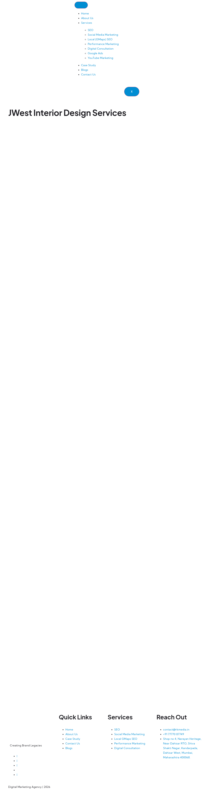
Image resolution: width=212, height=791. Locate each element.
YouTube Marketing (100, 58)
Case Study (88, 65)
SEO (90, 30)
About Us (87, 18)
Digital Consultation (101, 48)
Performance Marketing (103, 44)
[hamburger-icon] (81, 5)
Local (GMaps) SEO (100, 39)
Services (86, 23)
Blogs (84, 70)
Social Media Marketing (103, 34)
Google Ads (95, 53)
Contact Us (88, 74)
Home (85, 13)
